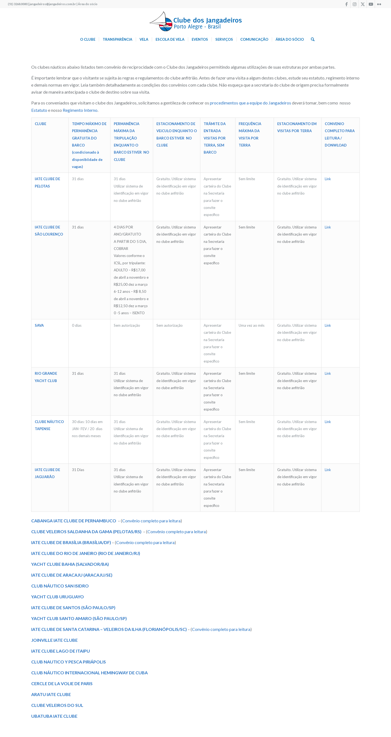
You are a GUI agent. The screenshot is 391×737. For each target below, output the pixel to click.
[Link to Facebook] (346, 4)
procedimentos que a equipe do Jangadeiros (250, 102)
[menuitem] (88, 39)
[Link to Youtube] (371, 4)
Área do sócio (87, 4)
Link (328, 179)
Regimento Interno (80, 110)
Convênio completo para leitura (151, 520)
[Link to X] (363, 4)
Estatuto (39, 110)
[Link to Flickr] (379, 4)
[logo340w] (195, 20)
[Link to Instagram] (354, 4)
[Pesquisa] (310, 39)
